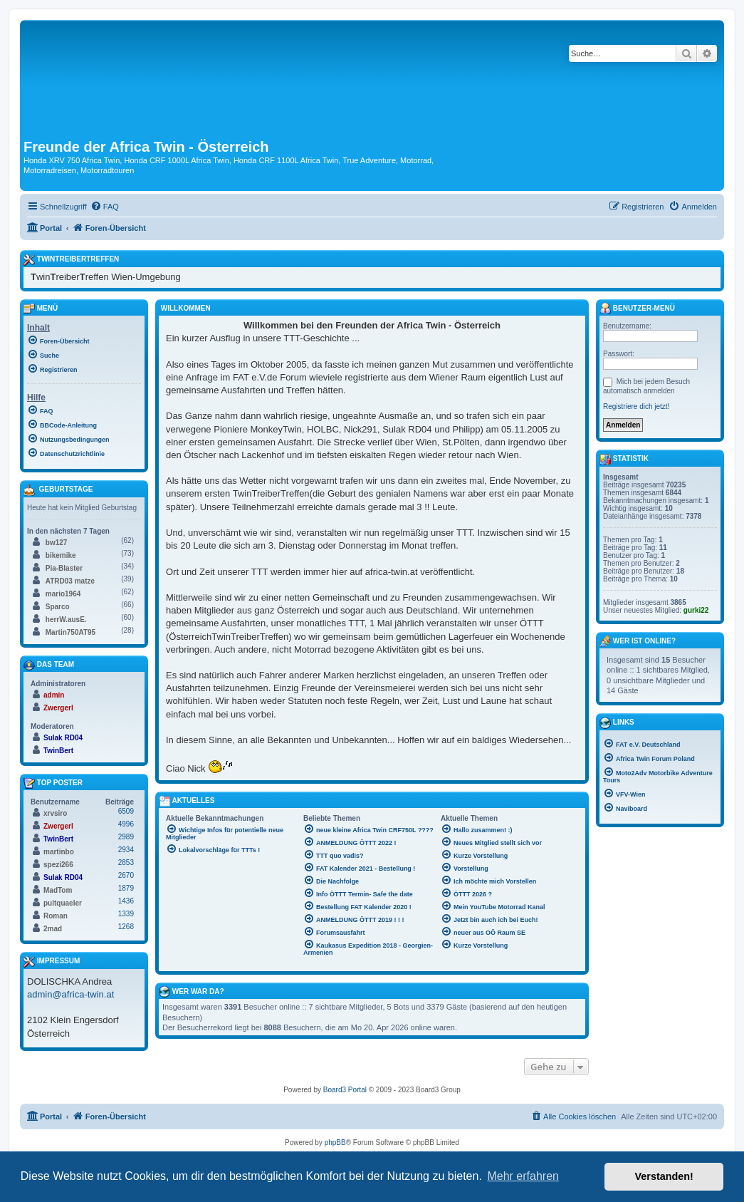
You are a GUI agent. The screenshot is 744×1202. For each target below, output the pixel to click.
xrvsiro (55, 813)
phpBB (335, 1142)
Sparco (58, 607)
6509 (126, 811)
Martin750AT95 (70, 632)
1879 (126, 888)
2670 (126, 875)
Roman (55, 916)
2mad (52, 929)
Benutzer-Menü (637, 308)
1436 (126, 901)
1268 (126, 927)
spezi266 (58, 865)
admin (53, 695)
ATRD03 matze (70, 581)
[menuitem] (104, 206)
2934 (126, 850)
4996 (126, 824)
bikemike (61, 555)
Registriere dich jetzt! (636, 406)
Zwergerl (58, 708)
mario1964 (63, 594)
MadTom (57, 890)
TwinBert (58, 751)
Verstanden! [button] (664, 1176)
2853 (126, 862)
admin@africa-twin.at (70, 994)
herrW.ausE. (66, 619)
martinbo (58, 852)
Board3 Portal (345, 1090)
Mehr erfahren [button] (523, 1176)
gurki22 (696, 610)
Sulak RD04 (63, 738)
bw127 (57, 542)
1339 (126, 914)
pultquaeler (62, 903)
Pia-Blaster (64, 568)
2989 (126, 837)
